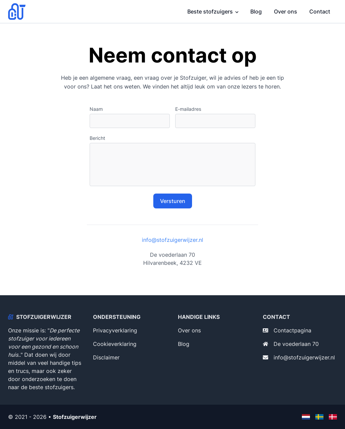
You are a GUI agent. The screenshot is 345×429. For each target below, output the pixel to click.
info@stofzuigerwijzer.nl (172, 239)
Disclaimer (106, 357)
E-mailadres (188, 109)
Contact (319, 11)
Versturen (172, 201)
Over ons (285, 11)
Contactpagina (292, 330)
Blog (256, 11)
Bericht (97, 138)
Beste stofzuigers (210, 11)
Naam (96, 109)
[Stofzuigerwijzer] (19, 11)
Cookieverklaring (114, 343)
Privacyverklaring (115, 330)
